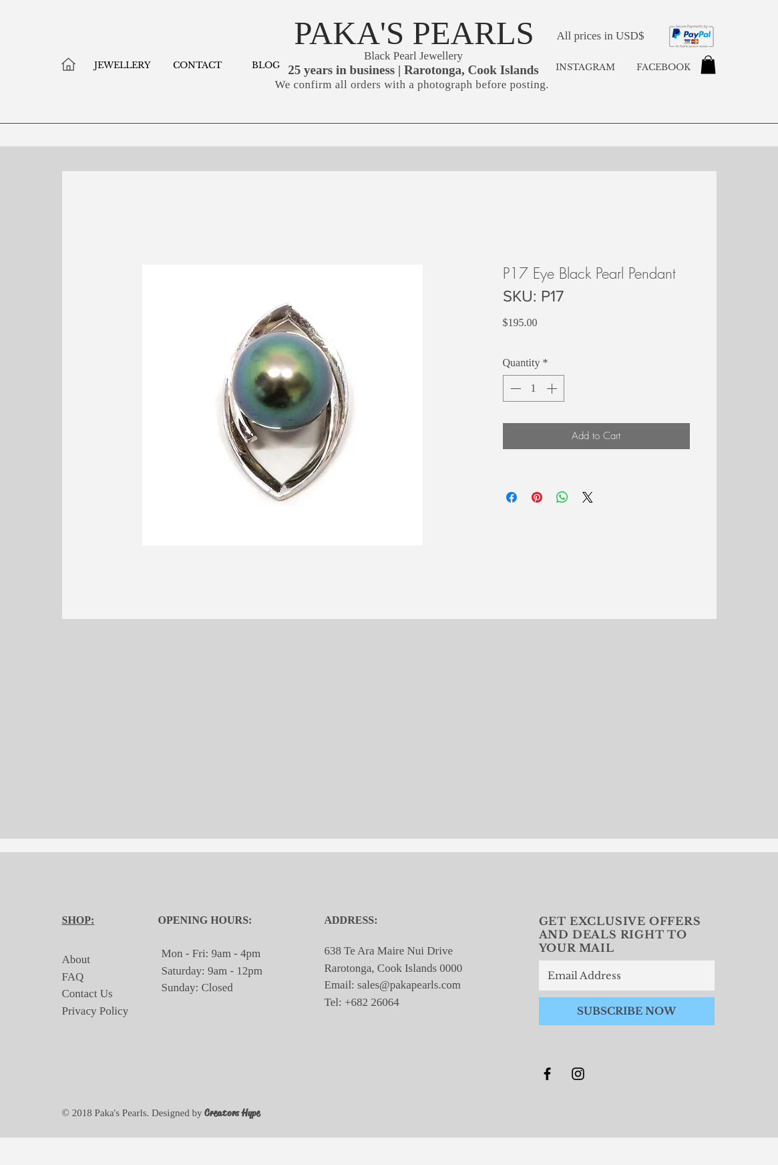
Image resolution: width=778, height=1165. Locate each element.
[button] (708, 64)
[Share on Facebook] (512, 497)
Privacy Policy (95, 1011)
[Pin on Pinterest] (537, 497)
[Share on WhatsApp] (562, 497)
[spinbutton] (534, 388)
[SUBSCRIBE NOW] (627, 1011)
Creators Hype (232, 1113)
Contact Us (87, 993)
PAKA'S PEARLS (414, 33)
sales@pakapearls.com (409, 985)
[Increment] (553, 388)
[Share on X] (588, 497)
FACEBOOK (662, 67)
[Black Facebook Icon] (547, 1073)
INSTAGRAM (585, 67)
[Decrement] (514, 388)
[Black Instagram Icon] (578, 1073)
